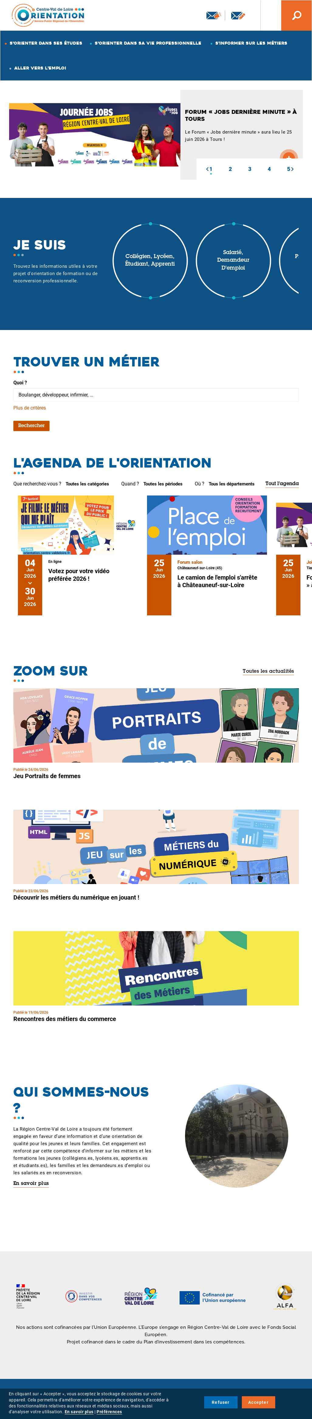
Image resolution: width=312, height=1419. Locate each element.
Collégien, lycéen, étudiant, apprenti (150, 260)
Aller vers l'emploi (40, 68)
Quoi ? (20, 383)
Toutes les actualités (268, 671)
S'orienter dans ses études (46, 43)
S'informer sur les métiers (251, 43)
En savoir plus (31, 1183)
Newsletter (214, 15)
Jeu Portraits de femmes (47, 776)
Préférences (109, 1411)
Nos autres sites (266, 15)
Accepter (258, 1402)
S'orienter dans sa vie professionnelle (148, 43)
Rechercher (31, 426)
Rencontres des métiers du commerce (64, 1019)
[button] (207, 169)
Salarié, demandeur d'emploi (233, 260)
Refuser (220, 1402)
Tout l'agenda (282, 484)
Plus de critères (29, 408)
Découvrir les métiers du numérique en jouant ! (76, 897)
